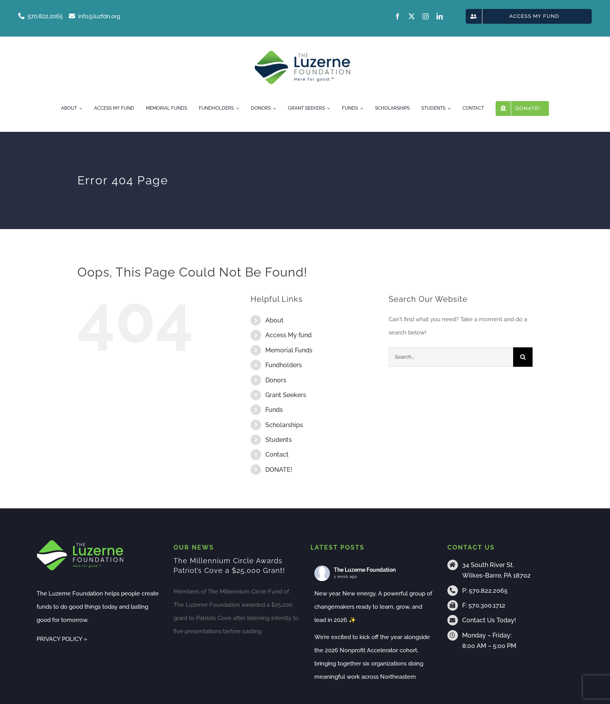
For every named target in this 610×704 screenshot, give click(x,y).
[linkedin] (439, 16)
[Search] (523, 357)
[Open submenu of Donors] (273, 108)
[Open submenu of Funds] (360, 108)
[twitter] (411, 16)
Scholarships (284, 425)
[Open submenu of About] (79, 108)
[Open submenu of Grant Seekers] (327, 108)
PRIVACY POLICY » (62, 639)
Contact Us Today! (489, 620)
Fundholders (283, 365)
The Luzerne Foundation (365, 570)
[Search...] (451, 357)
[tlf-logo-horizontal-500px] (302, 52)
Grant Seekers (285, 395)
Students (278, 439)
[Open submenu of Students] (448, 108)
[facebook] (397, 16)
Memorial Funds (288, 350)
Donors (275, 380)
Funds (274, 409)
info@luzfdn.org (94, 16)
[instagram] (425, 16)
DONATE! (278, 469)
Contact (277, 454)
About (274, 320)
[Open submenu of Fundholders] (236, 108)
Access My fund (288, 335)
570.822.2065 (488, 590)
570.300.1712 (486, 605)
